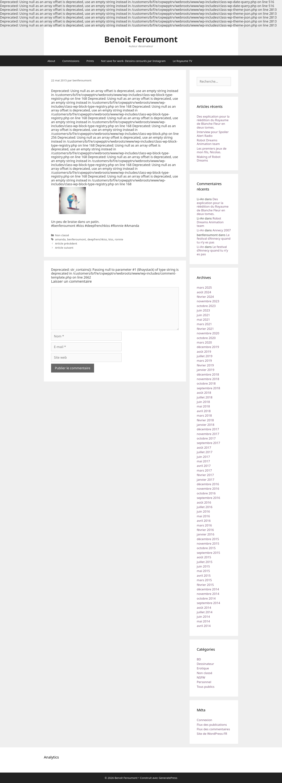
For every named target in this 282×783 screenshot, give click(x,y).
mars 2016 (204, 525)
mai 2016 (203, 516)
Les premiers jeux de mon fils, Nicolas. (211, 150)
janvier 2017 (205, 479)
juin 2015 (203, 566)
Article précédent (66, 243)
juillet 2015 (204, 562)
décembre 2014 (208, 589)
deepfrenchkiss (97, 239)
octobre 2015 (206, 548)
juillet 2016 (204, 507)
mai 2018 (203, 406)
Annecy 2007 (222, 230)
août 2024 (204, 292)
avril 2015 (204, 575)
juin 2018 (203, 402)
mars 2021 (204, 324)
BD (199, 659)
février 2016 (205, 530)
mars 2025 (204, 287)
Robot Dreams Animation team (208, 142)
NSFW (201, 677)
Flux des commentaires (213, 729)
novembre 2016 (208, 488)
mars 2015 (204, 580)
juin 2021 (203, 315)
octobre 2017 (206, 438)
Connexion (204, 720)
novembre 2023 (208, 301)
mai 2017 (203, 461)
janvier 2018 (205, 425)
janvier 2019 (205, 370)
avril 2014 (204, 626)
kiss (110, 239)
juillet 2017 (204, 452)
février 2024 (205, 297)
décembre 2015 (208, 539)
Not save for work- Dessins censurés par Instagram (133, 61)
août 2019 (204, 351)
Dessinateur (205, 664)
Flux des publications (212, 725)
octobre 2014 (206, 598)
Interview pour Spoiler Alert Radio (213, 134)
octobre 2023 (206, 306)
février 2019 (205, 365)
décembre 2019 (208, 347)
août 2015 (204, 557)
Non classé (62, 235)
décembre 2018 (208, 374)
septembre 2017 (208, 443)
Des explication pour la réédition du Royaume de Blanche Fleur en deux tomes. (213, 121)
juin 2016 (203, 511)
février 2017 (205, 475)
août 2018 (204, 393)
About (51, 61)
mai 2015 (203, 571)
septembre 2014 (208, 603)
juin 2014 (203, 616)
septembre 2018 (208, 388)
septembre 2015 (208, 553)
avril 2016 (204, 521)
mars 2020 (204, 342)
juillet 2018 (204, 397)
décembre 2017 (208, 429)
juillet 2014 (204, 612)
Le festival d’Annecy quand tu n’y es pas (214, 238)
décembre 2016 (208, 484)
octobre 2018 (206, 383)
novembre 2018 (208, 379)
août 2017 (204, 447)
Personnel (204, 682)
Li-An (200, 230)
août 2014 (204, 607)
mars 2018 (204, 415)
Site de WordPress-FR (212, 734)
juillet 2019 (204, 356)
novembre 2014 (208, 594)
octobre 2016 (206, 493)
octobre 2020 (206, 338)
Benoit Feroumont (141, 39)
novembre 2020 (208, 333)
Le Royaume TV (182, 61)
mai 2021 (203, 319)
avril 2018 (204, 411)
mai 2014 (203, 621)
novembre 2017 (208, 434)
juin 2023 (203, 310)
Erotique (203, 668)
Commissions (70, 61)
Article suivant (64, 247)
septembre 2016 (208, 498)
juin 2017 (203, 457)
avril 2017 (204, 466)
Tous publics (205, 687)
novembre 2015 (208, 543)
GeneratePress (168, 778)
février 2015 (205, 585)
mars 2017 (204, 470)
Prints (90, 61)
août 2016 (204, 502)
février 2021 (205, 329)
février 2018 (205, 420)
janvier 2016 (205, 534)
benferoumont (76, 239)
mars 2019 (204, 360)
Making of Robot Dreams (208, 158)
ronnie (119, 239)
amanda (60, 239)
